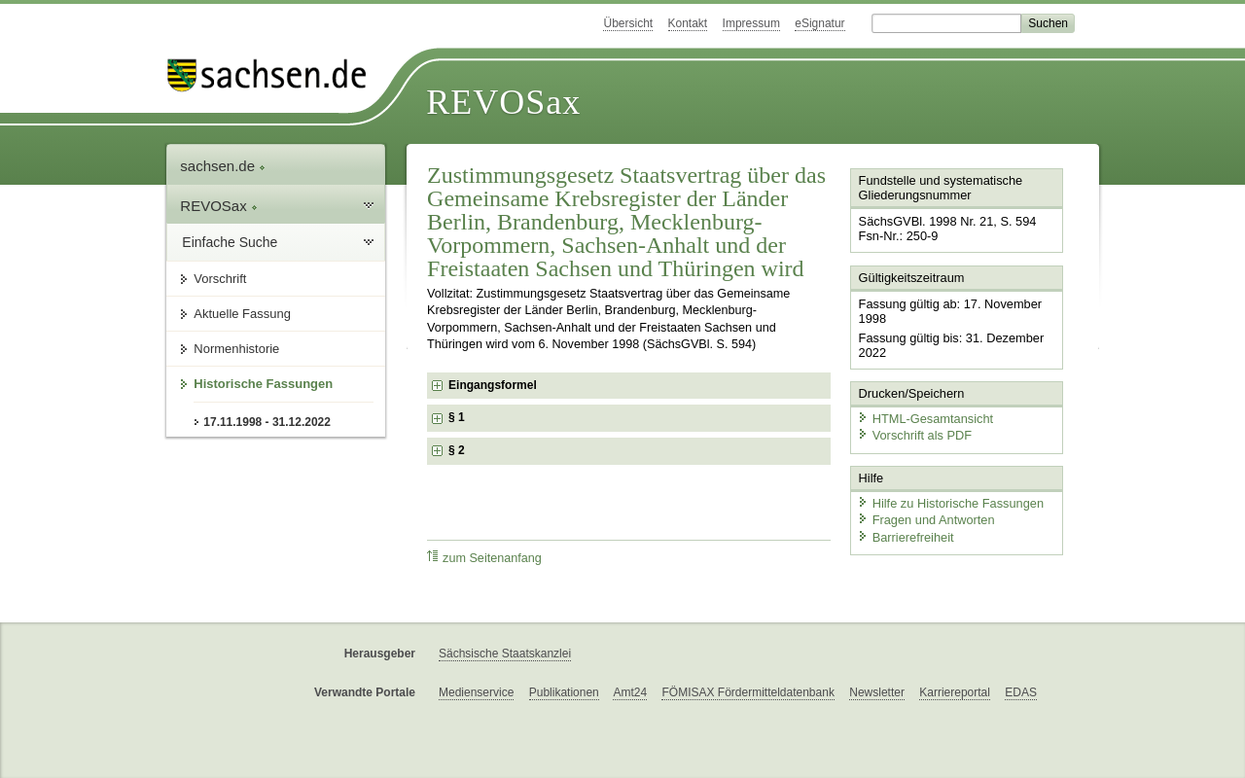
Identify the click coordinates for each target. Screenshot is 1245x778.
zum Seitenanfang (484, 557)
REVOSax (503, 102)
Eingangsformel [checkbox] (492, 385)
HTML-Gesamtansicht (925, 418)
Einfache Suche (229, 242)
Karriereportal (954, 692)
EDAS (1021, 692)
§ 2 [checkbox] (456, 450)
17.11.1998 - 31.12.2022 (267, 422)
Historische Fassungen (263, 383)
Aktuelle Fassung (242, 313)
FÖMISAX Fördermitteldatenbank (747, 692)
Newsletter (877, 692)
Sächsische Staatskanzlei (505, 653)
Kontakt (688, 23)
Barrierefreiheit (905, 537)
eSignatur (819, 23)
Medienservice (476, 692)
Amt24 (630, 692)
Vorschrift (220, 278)
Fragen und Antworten (926, 520)
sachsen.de (223, 166)
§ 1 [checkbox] (456, 417)
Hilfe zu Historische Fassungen (950, 503)
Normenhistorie (236, 348)
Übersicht (628, 23)
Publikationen (564, 692)
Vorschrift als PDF (914, 435)
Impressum (751, 23)
